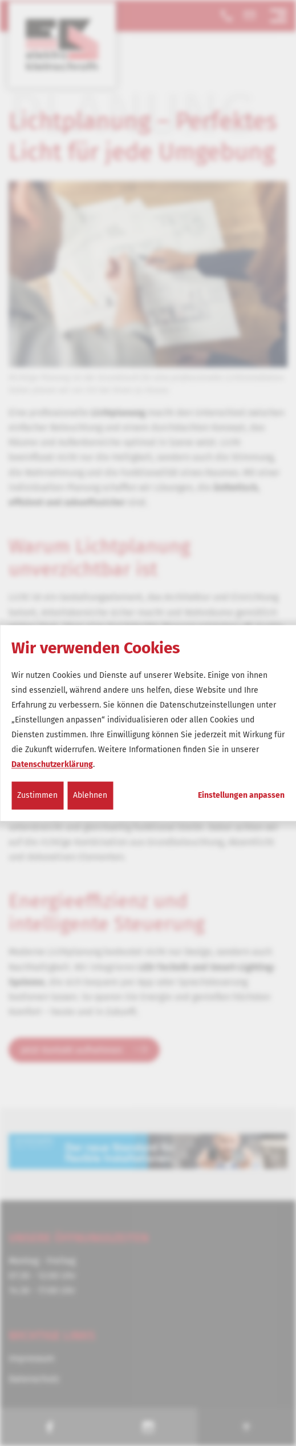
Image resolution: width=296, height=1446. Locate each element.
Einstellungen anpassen (241, 795)
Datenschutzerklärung (52, 764)
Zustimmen (37, 795)
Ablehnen (90, 795)
